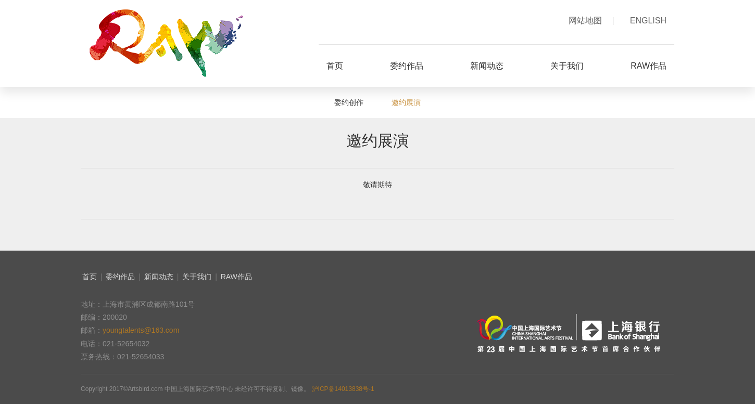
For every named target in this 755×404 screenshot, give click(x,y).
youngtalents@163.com (141, 330)
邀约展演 (406, 102)
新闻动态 (158, 276)
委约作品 (120, 276)
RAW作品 (236, 276)
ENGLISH (648, 20)
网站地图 (591, 20)
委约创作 (350, 102)
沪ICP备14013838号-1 (343, 389)
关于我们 (196, 276)
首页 (89, 276)
